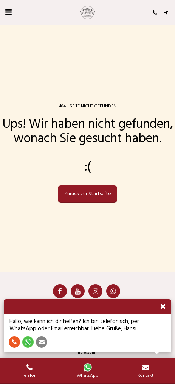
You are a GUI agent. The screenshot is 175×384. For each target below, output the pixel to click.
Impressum (85, 352)
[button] (8, 12)
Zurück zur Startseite (87, 193)
